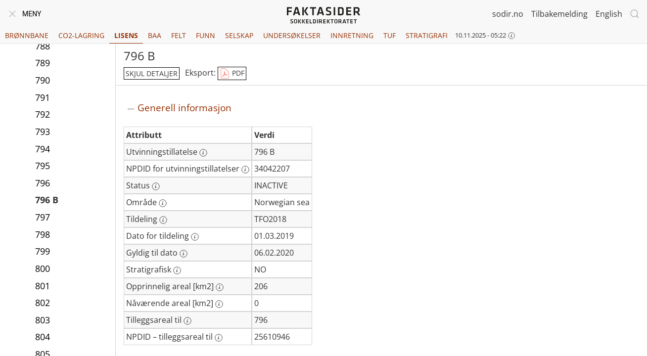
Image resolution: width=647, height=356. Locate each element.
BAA (154, 35)
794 (42, 149)
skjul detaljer (152, 73)
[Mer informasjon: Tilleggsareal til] (187, 321)
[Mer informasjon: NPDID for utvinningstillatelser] (245, 170)
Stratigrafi (427, 35)
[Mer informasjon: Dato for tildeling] (195, 237)
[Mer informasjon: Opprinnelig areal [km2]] (220, 287)
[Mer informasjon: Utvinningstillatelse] (203, 153)
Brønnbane (26, 35)
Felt (178, 35)
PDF (232, 73)
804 (42, 337)
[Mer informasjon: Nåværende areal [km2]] (219, 304)
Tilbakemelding (559, 13)
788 (42, 46)
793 (42, 131)
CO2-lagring (81, 35)
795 (42, 166)
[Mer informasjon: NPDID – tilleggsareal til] (219, 338)
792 (42, 114)
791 (42, 97)
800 (42, 268)
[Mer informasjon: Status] (156, 186)
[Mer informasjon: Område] (163, 203)
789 (42, 63)
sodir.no (507, 13)
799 (42, 251)
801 (42, 286)
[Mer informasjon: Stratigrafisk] (177, 270)
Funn (205, 35)
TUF (389, 35)
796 (42, 183)
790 (42, 80)
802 (42, 303)
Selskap (239, 35)
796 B (46, 200)
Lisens (126, 35)
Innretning (351, 35)
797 (42, 217)
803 (42, 320)
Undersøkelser (292, 35)
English (609, 13)
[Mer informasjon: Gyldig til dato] (183, 254)
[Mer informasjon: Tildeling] (163, 220)
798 (42, 234)
